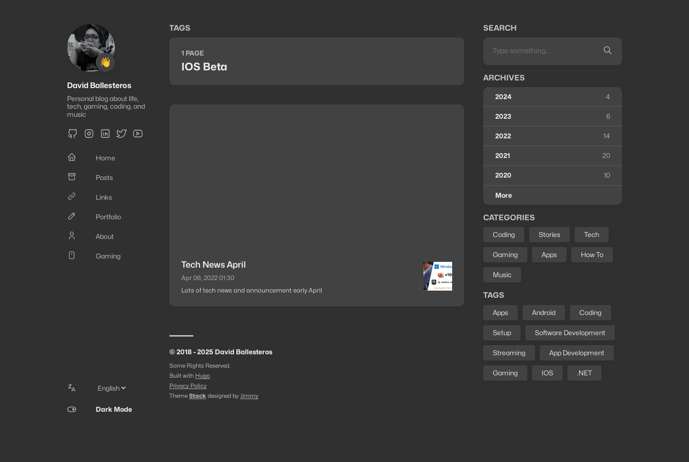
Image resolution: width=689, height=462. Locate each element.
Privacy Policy (188, 385)
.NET (584, 373)
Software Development (570, 332)
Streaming (509, 353)
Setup (502, 332)
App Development (576, 353)
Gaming (505, 254)
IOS (547, 373)
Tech (591, 234)
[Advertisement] (316, 176)
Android (544, 312)
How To (592, 254)
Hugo (202, 375)
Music (502, 274)
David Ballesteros (99, 85)
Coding (504, 234)
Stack (197, 395)
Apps (549, 254)
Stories (549, 234)
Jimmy (249, 395)
